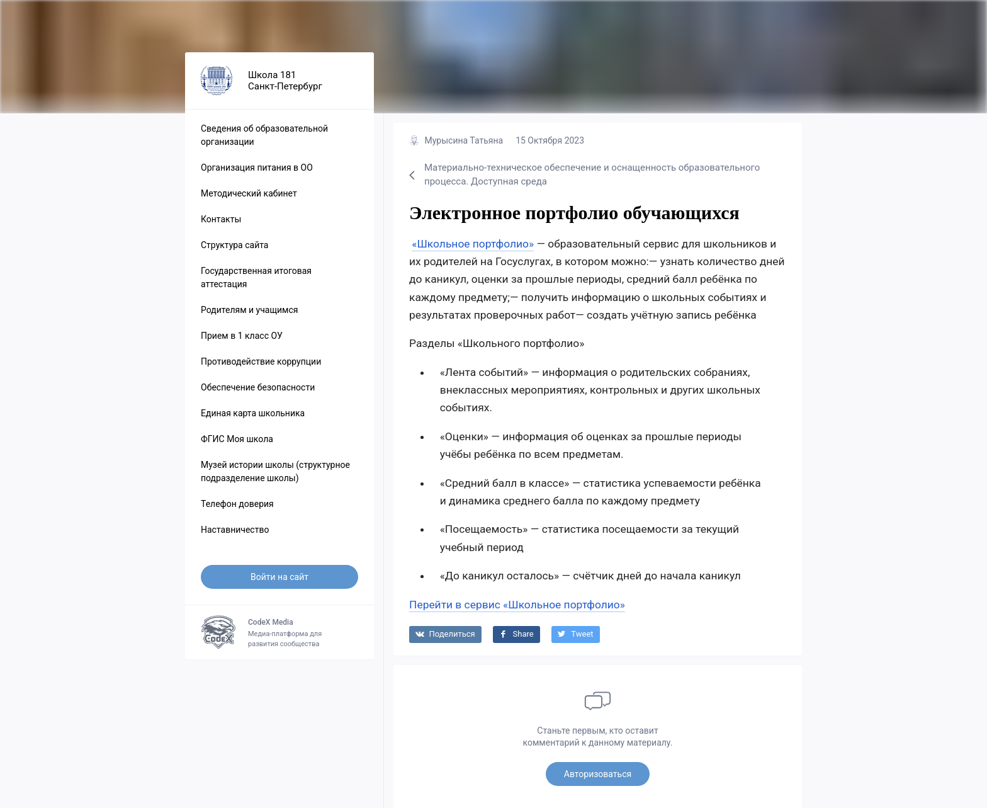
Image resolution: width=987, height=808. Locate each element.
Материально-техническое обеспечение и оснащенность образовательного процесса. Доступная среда (584, 174)
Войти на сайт (279, 577)
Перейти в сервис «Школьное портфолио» (517, 604)
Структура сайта (234, 245)
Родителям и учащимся (249, 310)
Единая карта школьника (253, 413)
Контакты (221, 219)
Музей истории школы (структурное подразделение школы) (275, 471)
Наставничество (235, 530)
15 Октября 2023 (550, 140)
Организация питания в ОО (257, 167)
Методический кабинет (249, 193)
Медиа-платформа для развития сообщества (279, 632)
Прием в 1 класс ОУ (242, 336)
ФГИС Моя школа (237, 439)
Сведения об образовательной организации (264, 135)
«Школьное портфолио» (473, 243)
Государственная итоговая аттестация (256, 277)
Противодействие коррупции (261, 361)
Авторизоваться (597, 774)
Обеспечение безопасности (258, 387)
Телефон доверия (237, 504)
